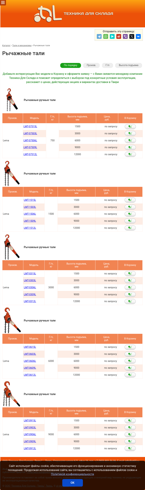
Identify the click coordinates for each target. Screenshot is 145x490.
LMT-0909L (30, 441)
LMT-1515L (30, 200)
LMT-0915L (30, 420)
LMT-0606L (30, 361)
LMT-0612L (30, 374)
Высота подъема (128, 65)
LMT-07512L (30, 154)
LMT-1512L (30, 228)
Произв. (91, 65)
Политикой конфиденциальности (72, 474)
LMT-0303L (30, 280)
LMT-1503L (30, 207)
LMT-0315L (30, 273)
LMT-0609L (30, 367)
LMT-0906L (30, 434)
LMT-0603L (30, 354)
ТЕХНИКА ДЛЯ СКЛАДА (72, 13)
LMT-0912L (30, 448)
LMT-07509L (30, 147)
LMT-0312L (30, 301)
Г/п (107, 65)
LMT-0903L (30, 427)
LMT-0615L (30, 347)
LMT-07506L (30, 140)
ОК (72, 482)
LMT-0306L (30, 287)
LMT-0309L (30, 294)
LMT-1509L (30, 221)
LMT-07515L (30, 126)
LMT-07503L (30, 133)
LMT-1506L (30, 213)
